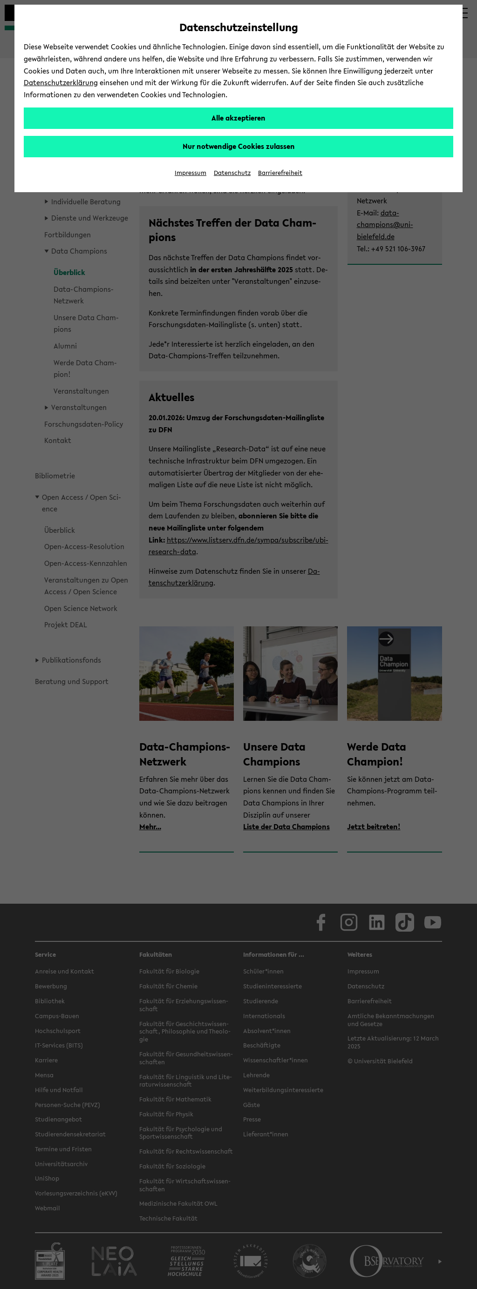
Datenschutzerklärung (61, 82)
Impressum (190, 172)
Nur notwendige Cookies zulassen (239, 146)
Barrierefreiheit (280, 172)
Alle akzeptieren (238, 118)
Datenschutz (232, 172)
